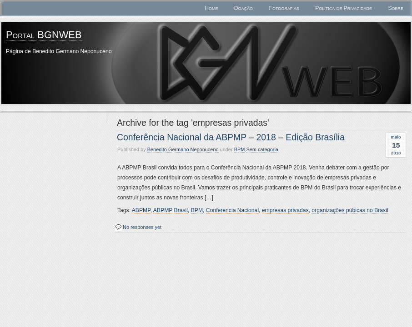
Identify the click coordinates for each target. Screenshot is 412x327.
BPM (239, 149)
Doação (243, 8)
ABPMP (141, 210)
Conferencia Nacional (232, 210)
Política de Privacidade (343, 8)
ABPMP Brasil (170, 210)
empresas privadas (285, 210)
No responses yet (142, 227)
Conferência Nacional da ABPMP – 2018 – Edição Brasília (231, 137)
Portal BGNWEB (44, 34)
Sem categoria (262, 149)
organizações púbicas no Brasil (350, 210)
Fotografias (284, 8)
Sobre (395, 8)
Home (211, 8)
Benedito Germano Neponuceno (183, 149)
